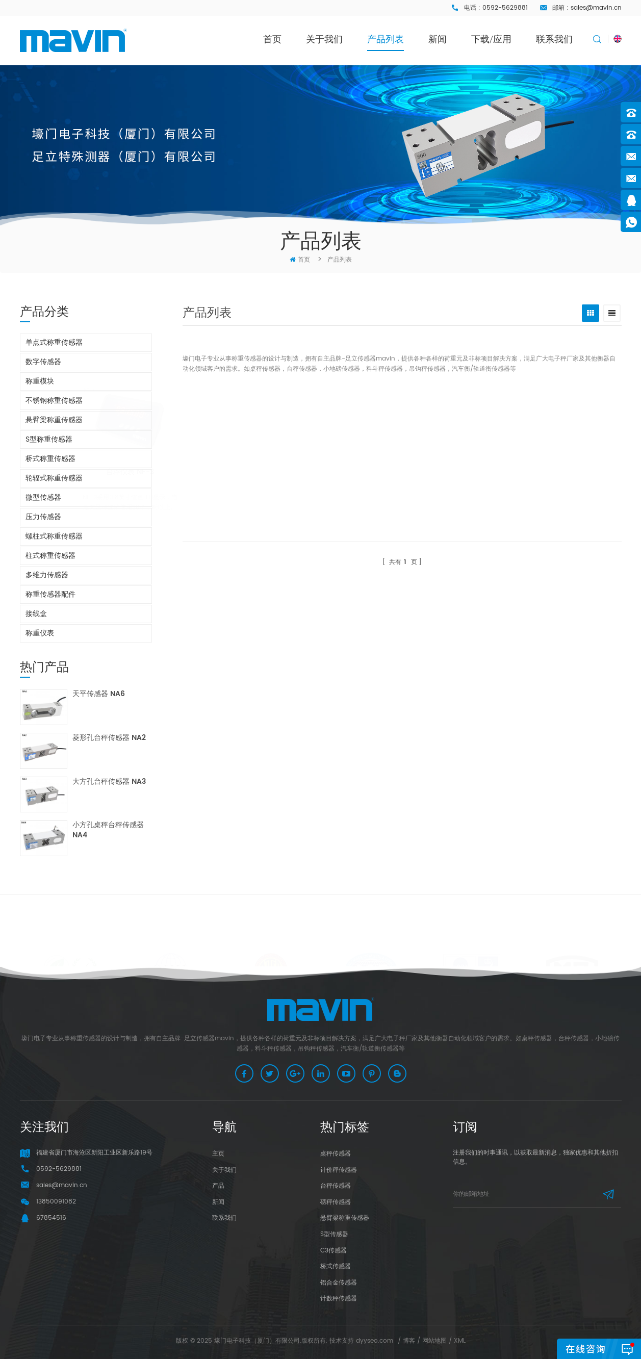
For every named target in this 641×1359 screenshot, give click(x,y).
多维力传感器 (46, 575)
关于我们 (324, 39)
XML (460, 1341)
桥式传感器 (335, 1266)
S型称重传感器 (48, 439)
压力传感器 (43, 517)
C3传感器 (333, 1250)
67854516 (51, 1218)
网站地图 (434, 1341)
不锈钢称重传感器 (54, 400)
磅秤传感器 (335, 1202)
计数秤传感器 (338, 1298)
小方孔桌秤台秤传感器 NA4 (108, 830)
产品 (218, 1186)
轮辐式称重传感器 (54, 478)
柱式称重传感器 (50, 555)
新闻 (437, 39)
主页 (218, 1154)
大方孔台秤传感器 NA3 (109, 782)
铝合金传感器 (338, 1283)
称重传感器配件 (50, 594)
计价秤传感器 (338, 1170)
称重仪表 (39, 633)
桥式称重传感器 (50, 459)
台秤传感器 (335, 1186)
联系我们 (554, 39)
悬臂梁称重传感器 (54, 420)
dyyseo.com (374, 1341)
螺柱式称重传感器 (54, 536)
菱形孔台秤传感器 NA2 (109, 738)
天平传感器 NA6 (98, 694)
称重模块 (39, 381)
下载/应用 (491, 39)
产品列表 (385, 39)
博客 (409, 1341)
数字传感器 (43, 362)
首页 (272, 39)
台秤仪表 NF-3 (172, 472)
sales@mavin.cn (596, 8)
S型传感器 (334, 1234)
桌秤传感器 (335, 1154)
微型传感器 (43, 497)
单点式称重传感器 (54, 342)
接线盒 (36, 614)
